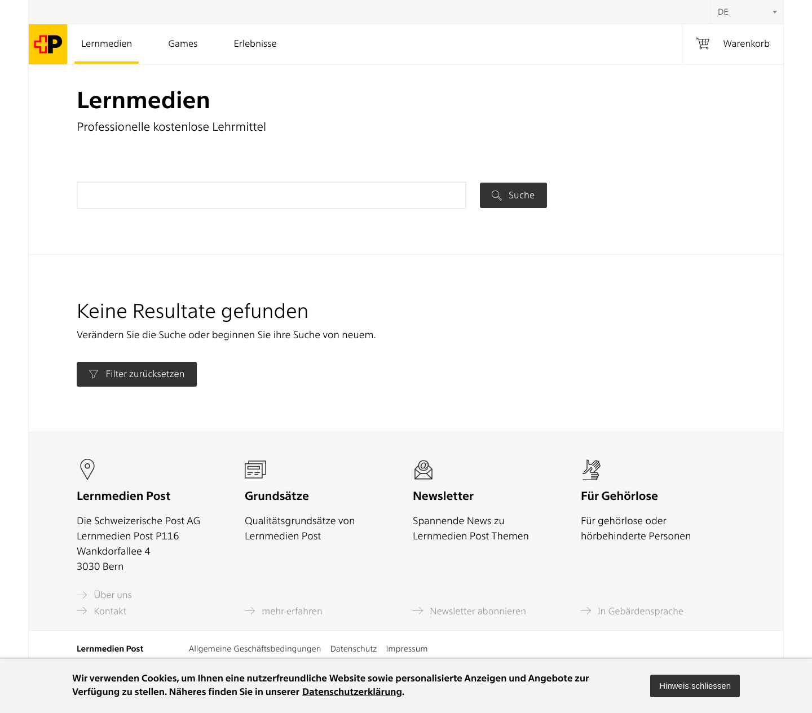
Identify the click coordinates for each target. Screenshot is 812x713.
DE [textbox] (723, 12)
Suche (513, 195)
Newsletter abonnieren (469, 610)
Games (182, 44)
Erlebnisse (254, 44)
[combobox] (746, 12)
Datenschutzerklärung (352, 692)
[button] (695, 686)
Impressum (406, 649)
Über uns (104, 595)
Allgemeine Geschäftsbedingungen (255, 649)
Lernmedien (106, 44)
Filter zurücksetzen (136, 374)
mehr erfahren (284, 610)
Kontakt (101, 610)
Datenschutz (353, 649)
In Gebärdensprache (632, 610)
